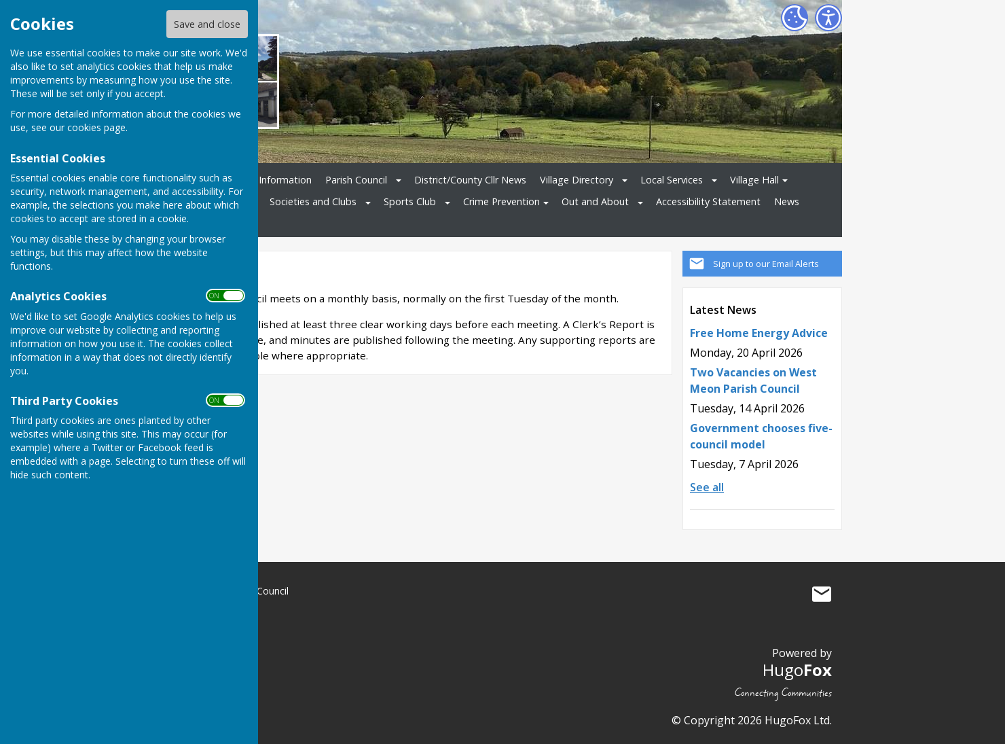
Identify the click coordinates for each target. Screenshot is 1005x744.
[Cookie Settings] (794, 17)
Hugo (797, 669)
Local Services (671, 179)
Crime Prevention (501, 201)
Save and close (207, 24)
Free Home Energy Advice (759, 332)
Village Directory (576, 179)
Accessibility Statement (708, 201)
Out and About (595, 201)
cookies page (96, 127)
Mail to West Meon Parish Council (821, 594)
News (786, 201)
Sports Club (410, 201)
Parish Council (356, 179)
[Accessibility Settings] (828, 17)
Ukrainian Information (263, 179)
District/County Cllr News (470, 179)
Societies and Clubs (313, 201)
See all (707, 487)
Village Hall (754, 179)
